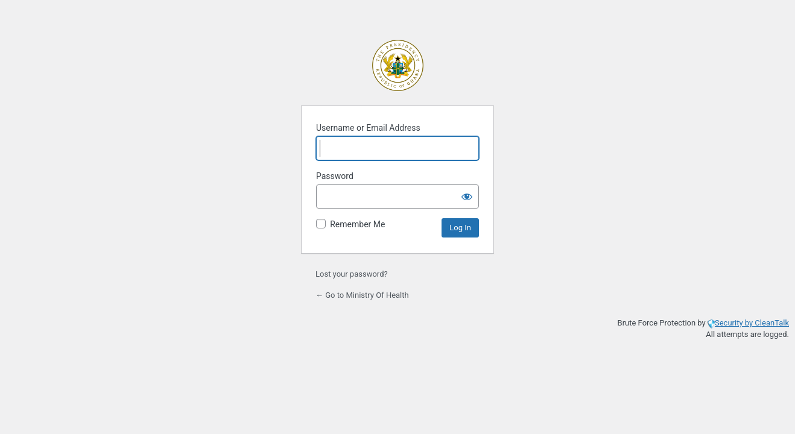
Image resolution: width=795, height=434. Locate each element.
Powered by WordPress (397, 65)
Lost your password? (351, 273)
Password (334, 176)
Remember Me (357, 224)
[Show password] (467, 196)
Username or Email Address (368, 128)
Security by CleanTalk (752, 322)
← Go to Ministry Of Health (362, 295)
